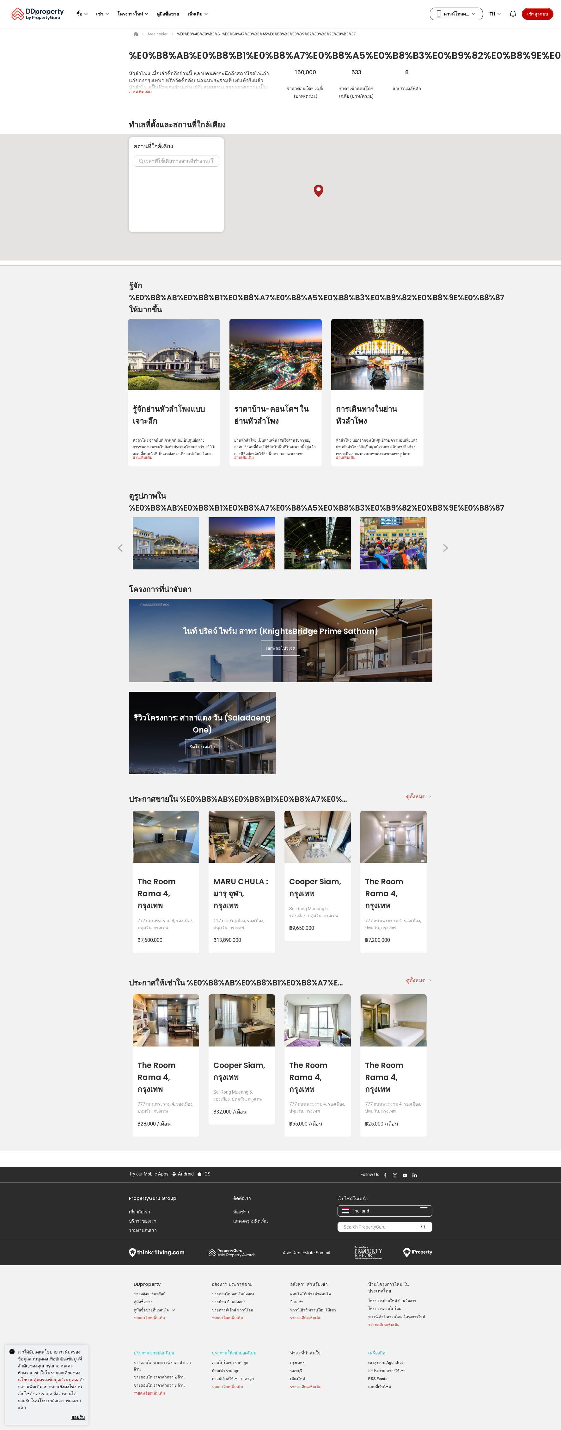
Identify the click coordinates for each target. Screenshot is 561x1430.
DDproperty (147, 1284)
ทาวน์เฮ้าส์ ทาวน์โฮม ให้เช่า (313, 1310)
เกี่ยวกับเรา (139, 1211)
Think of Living (156, 1252)
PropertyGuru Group (152, 1198)
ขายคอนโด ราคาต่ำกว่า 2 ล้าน (159, 1370)
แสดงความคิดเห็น (250, 1221)
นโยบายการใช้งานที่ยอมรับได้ (158, 1415)
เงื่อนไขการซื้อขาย (314, 1415)
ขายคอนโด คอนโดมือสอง (233, 1294)
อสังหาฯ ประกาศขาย (232, 1284)
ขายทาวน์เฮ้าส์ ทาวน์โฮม (232, 1310)
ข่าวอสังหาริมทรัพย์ (149, 1294)
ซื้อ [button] (83, 14)
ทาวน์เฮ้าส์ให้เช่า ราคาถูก (233, 1371)
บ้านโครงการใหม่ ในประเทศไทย (388, 1287)
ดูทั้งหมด (415, 797)
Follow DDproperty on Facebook (384, 1175)
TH (496, 14)
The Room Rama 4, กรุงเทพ (156, 893)
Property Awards (232, 1252)
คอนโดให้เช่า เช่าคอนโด (310, 1294)
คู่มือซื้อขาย (143, 1302)
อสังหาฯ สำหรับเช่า (309, 1284)
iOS (203, 1173)
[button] (318, 191)
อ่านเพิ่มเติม (140, 91)
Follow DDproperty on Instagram (394, 1175)
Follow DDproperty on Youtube (404, 1175)
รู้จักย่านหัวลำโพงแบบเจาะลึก (169, 415)
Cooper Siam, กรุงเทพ (315, 887)
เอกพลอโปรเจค (281, 648)
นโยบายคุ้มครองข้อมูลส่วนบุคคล (49, 1379)
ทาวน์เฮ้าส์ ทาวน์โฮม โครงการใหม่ (396, 1317)
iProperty (417, 1252)
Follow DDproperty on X (422, 1175)
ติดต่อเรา (242, 1198)
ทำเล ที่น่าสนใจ (305, 1345)
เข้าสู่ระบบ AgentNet (385, 1355)
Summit (306, 1252)
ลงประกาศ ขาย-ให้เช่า (387, 1363)
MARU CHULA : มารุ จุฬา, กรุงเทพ (240, 893)
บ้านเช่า (296, 1302)
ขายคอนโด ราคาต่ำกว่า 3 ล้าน (159, 1378)
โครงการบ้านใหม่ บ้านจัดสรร (392, 1300)
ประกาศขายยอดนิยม (154, 1345)
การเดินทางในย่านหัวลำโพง (366, 415)
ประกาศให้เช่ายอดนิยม (234, 1345)
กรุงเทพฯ (297, 1355)
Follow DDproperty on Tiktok (429, 1175)
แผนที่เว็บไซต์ (379, 1380)
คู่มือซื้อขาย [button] (168, 14)
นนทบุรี (296, 1363)
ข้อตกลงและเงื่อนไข (214, 1415)
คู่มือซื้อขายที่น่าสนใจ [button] (155, 1310)
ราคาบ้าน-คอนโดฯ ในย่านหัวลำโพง (271, 415)
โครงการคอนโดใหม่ (384, 1308)
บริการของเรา (142, 1221)
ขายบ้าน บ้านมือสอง (228, 1302)
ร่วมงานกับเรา (143, 1230)
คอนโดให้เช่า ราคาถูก (230, 1355)
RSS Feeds (377, 1371)
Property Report (368, 1252)
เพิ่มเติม (199, 14)
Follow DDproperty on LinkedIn (414, 1175)
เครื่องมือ (376, 1345)
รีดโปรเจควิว (202, 746)
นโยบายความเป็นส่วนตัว (265, 1415)
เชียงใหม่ (297, 1371)
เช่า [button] (103, 14)
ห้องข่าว (241, 1211)
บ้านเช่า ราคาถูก (225, 1363)
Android (182, 1173)
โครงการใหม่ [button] (133, 14)
